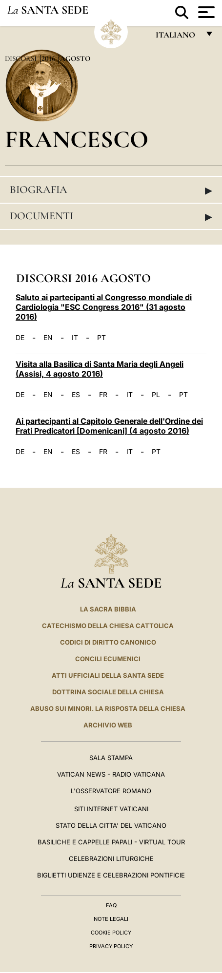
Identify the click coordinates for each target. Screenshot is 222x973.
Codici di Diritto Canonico (108, 642)
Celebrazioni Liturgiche (111, 858)
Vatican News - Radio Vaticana (111, 774)
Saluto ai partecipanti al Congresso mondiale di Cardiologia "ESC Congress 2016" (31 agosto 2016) (104, 307)
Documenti (111, 216)
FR (103, 394)
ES (76, 394)
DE (20, 337)
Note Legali (111, 919)
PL (156, 394)
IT (75, 337)
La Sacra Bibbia (108, 609)
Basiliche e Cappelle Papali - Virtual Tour (111, 842)
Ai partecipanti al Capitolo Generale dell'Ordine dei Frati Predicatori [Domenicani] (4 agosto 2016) (109, 426)
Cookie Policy (111, 932)
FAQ (111, 905)
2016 (49, 58)
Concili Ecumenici (108, 659)
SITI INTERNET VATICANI (111, 809)
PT (101, 337)
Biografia (111, 190)
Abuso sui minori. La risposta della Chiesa (107, 708)
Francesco (76, 139)
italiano (177, 37)
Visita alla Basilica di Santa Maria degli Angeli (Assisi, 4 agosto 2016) (99, 369)
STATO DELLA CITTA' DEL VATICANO (111, 825)
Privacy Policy (111, 946)
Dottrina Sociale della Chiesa (108, 692)
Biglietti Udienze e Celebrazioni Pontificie (111, 875)
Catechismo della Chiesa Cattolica (108, 626)
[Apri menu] (205, 12)
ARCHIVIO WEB (107, 725)
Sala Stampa (111, 758)
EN (48, 337)
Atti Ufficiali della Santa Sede (108, 675)
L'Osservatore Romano (111, 791)
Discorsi (22, 58)
